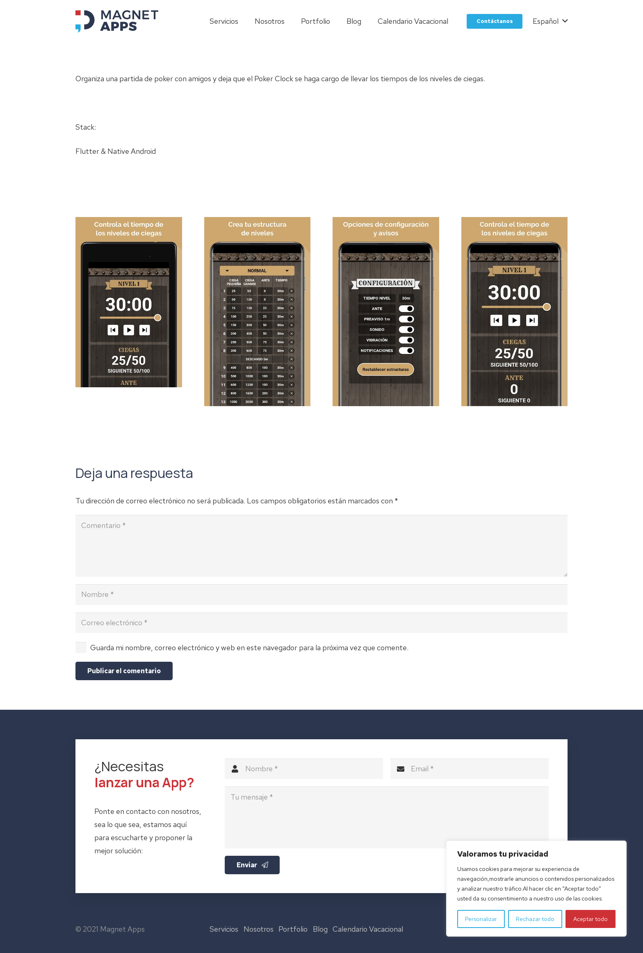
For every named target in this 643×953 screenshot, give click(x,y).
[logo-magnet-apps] (116, 21)
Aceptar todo (590, 919)
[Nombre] (321, 594)
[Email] (469, 776)
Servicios (224, 929)
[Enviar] (252, 872)
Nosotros (259, 929)
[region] (536, 889)
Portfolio (293, 929)
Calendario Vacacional (368, 929)
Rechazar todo (535, 919)
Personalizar (481, 919)
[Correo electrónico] (321, 622)
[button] (550, 21)
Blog (320, 929)
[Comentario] (321, 546)
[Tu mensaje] (387, 824)
